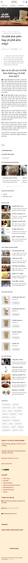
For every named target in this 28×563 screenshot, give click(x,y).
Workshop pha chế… (18, 251)
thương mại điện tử (17, 410)
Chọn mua (16, 302)
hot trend (13, 417)
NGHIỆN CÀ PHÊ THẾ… (19, 221)
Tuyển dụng (6, 478)
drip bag (10, 423)
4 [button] (12, 186)
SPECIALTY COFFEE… (18, 390)
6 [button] (15, 186)
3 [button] (10, 186)
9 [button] (19, 186)
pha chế (20, 414)
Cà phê (5, 194)
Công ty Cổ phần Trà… (19, 375)
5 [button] (13, 186)
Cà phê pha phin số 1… (19, 309)
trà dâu (4, 410)
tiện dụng (9, 410)
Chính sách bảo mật (8, 489)
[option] (14, 16)
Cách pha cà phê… (17, 367)
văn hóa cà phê (15, 404)
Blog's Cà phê (16, 31)
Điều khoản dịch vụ (8, 487)
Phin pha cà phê (7, 196)
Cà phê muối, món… (18, 229)
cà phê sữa (13, 426)
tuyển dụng (20, 407)
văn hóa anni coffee (6, 407)
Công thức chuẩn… (18, 359)
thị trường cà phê (13, 414)
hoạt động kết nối (16, 420)
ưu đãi (14, 407)
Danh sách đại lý (7, 483)
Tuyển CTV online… (18, 273)
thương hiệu (5, 414)
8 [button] (18, 186)
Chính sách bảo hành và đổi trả (11, 485)
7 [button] (16, 186)
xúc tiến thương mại (6, 404)
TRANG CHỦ (4, 5)
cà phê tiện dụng (6, 426)
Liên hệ (5, 492)
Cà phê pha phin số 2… (19, 297)
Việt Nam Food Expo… (19, 266)
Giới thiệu (5, 480)
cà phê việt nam (18, 423)
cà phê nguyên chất (6, 430)
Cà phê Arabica (17, 332)
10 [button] (21, 186)
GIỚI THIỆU (13, 5)
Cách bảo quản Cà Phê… (10, 178)
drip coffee (4, 423)
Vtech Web (10, 559)
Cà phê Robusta (17, 320)
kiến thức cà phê (6, 158)
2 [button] (15, 23)
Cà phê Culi (15, 343)
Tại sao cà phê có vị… (19, 214)
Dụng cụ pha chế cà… (19, 382)
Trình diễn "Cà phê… (18, 281)
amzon (21, 430)
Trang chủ (3, 31)
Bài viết (9, 31)
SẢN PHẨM (21, 5)
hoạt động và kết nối (6, 420)
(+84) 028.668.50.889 (13, 508)
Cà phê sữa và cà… (18, 206)
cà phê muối (15, 430)
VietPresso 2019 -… (18, 258)
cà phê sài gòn (20, 426)
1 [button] (13, 23)
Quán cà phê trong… (18, 236)
